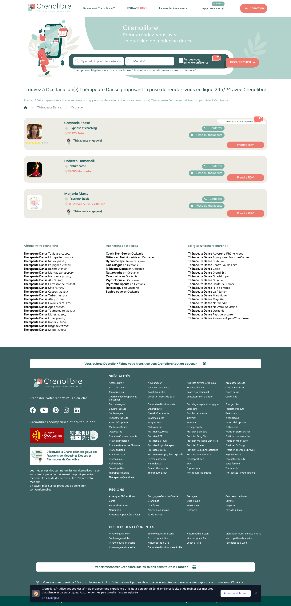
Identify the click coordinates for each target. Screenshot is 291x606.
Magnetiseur (155, 422)
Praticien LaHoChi (157, 441)
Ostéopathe (115, 431)
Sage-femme (232, 463)
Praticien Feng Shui (197, 436)
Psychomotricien (157, 459)
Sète (44, 288)
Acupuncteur (155, 383)
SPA (189, 463)
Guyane (205, 280)
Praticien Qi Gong (235, 445)
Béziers (45, 269)
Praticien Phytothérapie (161, 445)
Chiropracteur (116, 392)
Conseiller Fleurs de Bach (161, 396)
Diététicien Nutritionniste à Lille (165, 547)
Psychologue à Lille (158, 538)
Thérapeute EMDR (158, 472)
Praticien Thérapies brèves (240, 450)
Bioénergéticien (195, 387)
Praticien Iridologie (119, 441)
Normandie (207, 303)
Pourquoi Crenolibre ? (99, 8)
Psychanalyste (233, 454)
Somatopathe (116, 468)
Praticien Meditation (236, 441)
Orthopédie (231, 427)
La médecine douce (173, 8)
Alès (43, 299)
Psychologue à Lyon (236, 542)
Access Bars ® (117, 383)
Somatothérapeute (158, 468)
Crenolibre (37, 398)
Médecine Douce (118, 427)
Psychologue (116, 459)
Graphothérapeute (197, 413)
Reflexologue (116, 463)
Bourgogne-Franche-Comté (218, 257)
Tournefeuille (49, 310)
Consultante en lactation (200, 396)
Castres (46, 291)
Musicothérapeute (235, 422)
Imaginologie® (156, 418)
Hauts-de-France (211, 284)
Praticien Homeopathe (237, 436)
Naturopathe (155, 427)
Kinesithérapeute (118, 422)
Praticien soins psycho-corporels (165, 454)
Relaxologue (154, 463)
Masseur (191, 422)
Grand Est (206, 272)
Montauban (48, 272)
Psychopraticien (195, 459)
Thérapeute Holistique (199, 472)
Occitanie (77, 107)
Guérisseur (231, 413)
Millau (45, 329)
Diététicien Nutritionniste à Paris (243, 533)
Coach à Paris (194, 542)
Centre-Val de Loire (212, 265)
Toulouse (47, 253)
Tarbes (45, 295)
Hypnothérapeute (118, 418)
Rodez (45, 322)
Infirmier (191, 418)
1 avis (45, 143)
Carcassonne (49, 284)
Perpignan (47, 265)
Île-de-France (209, 288)
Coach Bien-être (156, 392)
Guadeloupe (208, 276)
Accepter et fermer (235, 593)
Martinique (207, 295)
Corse (204, 269)
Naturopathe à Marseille (238, 538)
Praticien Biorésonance (237, 431)
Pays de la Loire (210, 314)
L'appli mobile (212, 8)
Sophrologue (194, 468)
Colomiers (47, 303)
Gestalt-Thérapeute (158, 413)
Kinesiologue (232, 418)
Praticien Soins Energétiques (202, 450)
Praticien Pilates (195, 445)
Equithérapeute (117, 409)
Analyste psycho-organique (202, 383)
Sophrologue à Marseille (161, 533)
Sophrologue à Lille (119, 538)
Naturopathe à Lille (158, 542)
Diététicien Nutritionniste (161, 404)
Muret (45, 314)
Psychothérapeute (235, 459)
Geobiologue (116, 413)
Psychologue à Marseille (122, 542)
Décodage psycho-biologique (203, 404)
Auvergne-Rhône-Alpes (215, 253)
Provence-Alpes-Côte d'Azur (218, 318)
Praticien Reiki (117, 450)
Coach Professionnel (198, 392)
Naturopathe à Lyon (198, 533)
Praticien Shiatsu (157, 450)
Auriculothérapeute (158, 387)
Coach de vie (232, 392)
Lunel (44, 318)
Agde (44, 307)
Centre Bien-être (234, 387)
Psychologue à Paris (120, 533)
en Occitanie (124, 253)
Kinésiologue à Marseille (122, 547)
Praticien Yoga (117, 454)
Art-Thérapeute (117, 387)
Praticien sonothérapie (199, 454)
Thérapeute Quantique (121, 477)
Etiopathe (192, 409)
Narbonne (47, 276)
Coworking (231, 396)
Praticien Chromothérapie (123, 436)
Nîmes (45, 261)
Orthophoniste (195, 427)
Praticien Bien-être (197, 431)
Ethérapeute (155, 409)
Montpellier (48, 257)
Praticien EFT (155, 436)
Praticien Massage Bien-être (202, 441)
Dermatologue (117, 404)
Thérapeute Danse (49, 107)
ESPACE (137, 8)
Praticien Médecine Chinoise (124, 445)
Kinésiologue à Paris (198, 538)
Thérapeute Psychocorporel (240, 472)
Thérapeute (231, 468)
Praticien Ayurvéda (158, 431)
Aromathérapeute (235, 383)
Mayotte (206, 299)
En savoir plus (51, 598)
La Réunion (207, 291)
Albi (43, 280)
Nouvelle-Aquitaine (212, 307)
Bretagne (206, 261)
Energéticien (232, 404)
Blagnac (46, 326)
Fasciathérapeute (235, 409)
